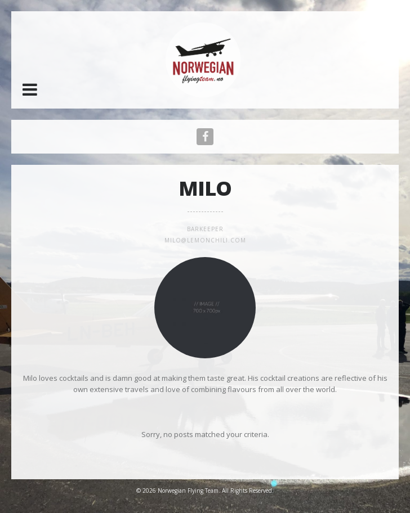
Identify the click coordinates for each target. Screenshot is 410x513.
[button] (30, 89)
